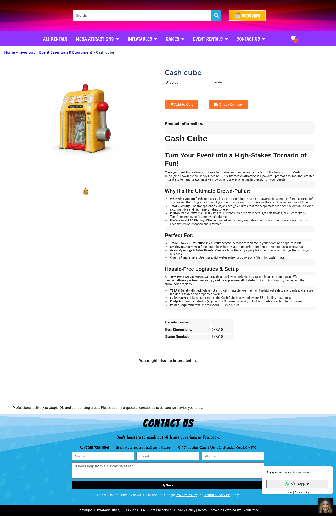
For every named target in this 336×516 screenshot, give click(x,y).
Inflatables (142, 39)
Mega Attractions (97, 39)
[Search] (216, 15)
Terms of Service (217, 495)
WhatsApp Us (297, 484)
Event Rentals (210, 39)
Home (9, 52)
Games (175, 39)
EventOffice (250, 510)
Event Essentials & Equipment (65, 52)
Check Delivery (228, 104)
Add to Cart (181, 104)
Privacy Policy (186, 495)
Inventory (27, 52)
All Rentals (55, 39)
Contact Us (251, 39)
